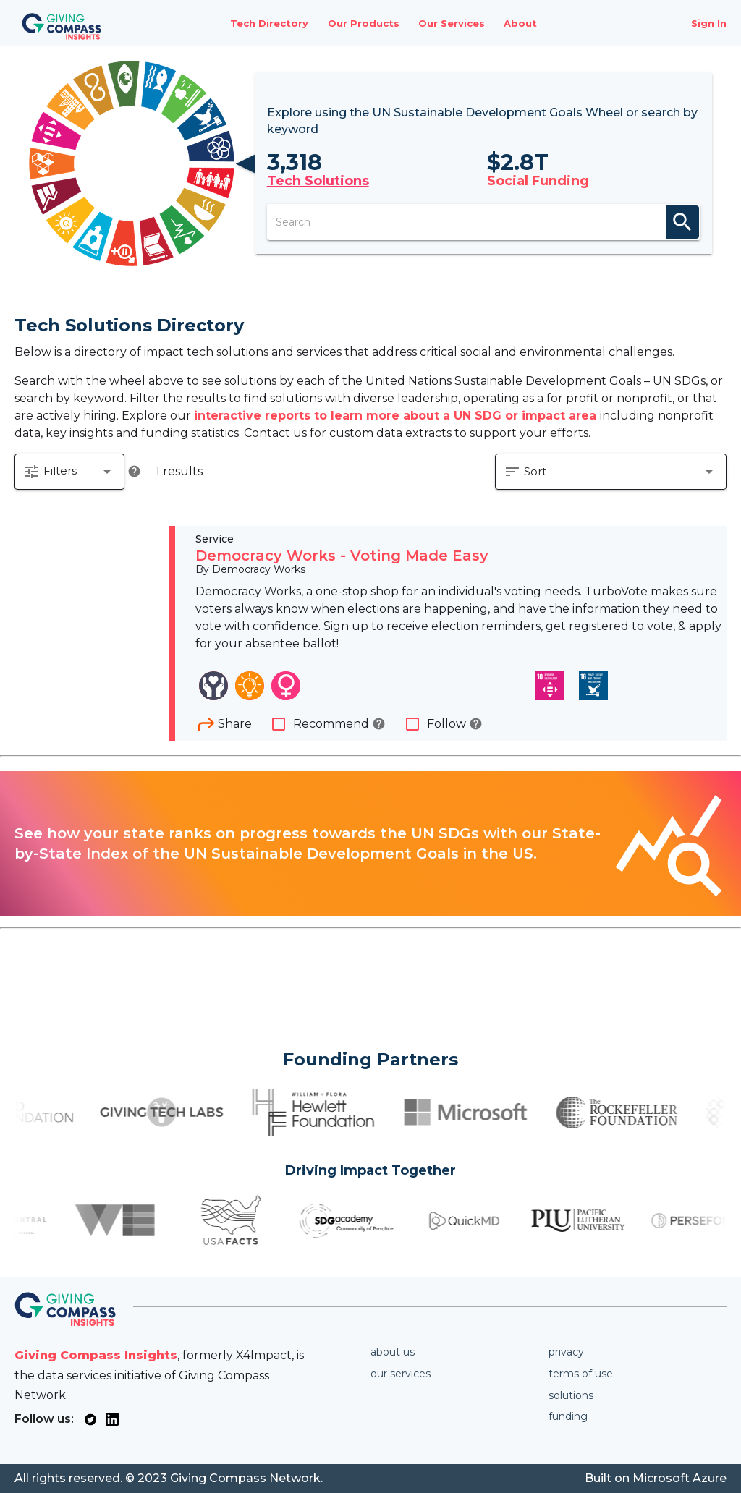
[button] (69, 472)
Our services (400, 1373)
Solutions (571, 1395)
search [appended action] (682, 222)
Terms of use (581, 1373)
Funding (568, 1416)
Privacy (566, 1351)
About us (392, 1351)
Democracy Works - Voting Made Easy (341, 555)
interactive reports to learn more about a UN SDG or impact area (397, 415)
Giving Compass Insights (95, 1355)
